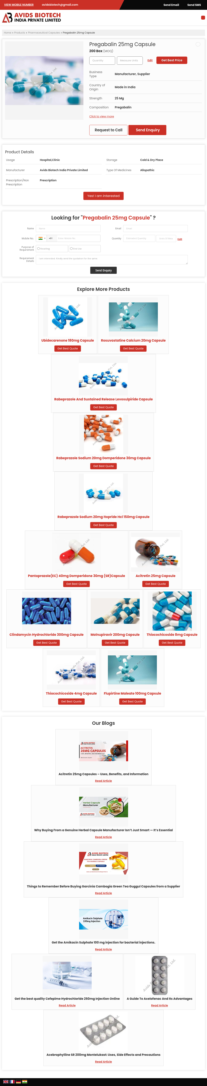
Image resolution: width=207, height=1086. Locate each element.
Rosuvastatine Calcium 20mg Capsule (133, 340)
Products (19, 32)
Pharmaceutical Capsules (44, 32)
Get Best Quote (67, 348)
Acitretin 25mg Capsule (155, 575)
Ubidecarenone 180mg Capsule (67, 340)
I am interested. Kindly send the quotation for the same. (112, 259)
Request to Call (108, 130)
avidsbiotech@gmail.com (60, 5)
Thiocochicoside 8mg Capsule (172, 634)
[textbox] (130, 60)
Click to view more (101, 116)
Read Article (103, 781)
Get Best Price (171, 60)
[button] (19, 5)
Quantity (116, 238)
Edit (150, 60)
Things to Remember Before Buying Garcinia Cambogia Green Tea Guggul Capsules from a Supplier (103, 886)
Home (7, 32)
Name (30, 228)
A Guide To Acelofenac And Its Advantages (159, 999)
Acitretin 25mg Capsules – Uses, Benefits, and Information (103, 774)
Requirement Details (27, 259)
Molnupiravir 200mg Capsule (115, 634)
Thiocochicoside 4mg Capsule (71, 693)
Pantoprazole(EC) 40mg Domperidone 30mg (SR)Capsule (76, 575)
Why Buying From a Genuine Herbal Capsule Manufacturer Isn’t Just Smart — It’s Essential (103, 830)
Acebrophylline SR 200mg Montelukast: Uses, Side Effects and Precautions (104, 1055)
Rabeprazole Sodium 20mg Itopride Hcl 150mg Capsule (104, 516)
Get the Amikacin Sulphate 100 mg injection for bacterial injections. (103, 942)
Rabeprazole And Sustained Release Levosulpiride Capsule (103, 399)
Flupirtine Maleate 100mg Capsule (132, 693)
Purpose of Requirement (27, 248)
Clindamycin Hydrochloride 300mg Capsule (47, 634)
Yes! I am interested (103, 195)
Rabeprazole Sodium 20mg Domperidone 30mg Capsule (103, 458)
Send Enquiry (148, 130)
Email (118, 228)
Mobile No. (28, 238)
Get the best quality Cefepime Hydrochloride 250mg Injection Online (67, 999)
